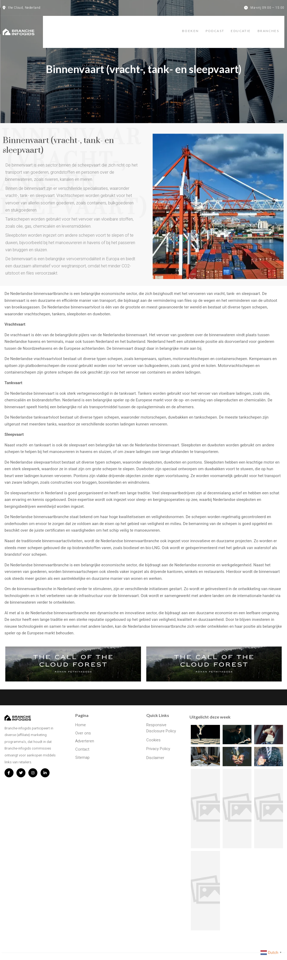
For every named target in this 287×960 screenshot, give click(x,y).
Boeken (183, 27)
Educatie (242, 27)
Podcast (212, 27)
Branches (273, 27)
